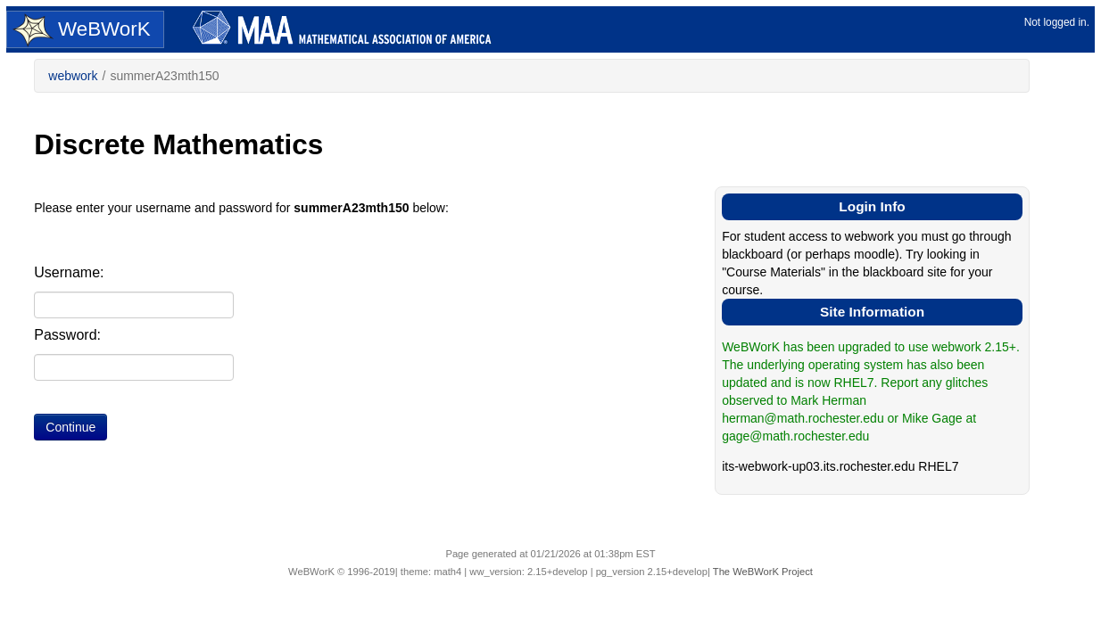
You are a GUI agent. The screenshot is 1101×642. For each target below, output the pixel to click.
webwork (72, 76)
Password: (67, 334)
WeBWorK (81, 30)
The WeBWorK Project (763, 571)
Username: (68, 272)
